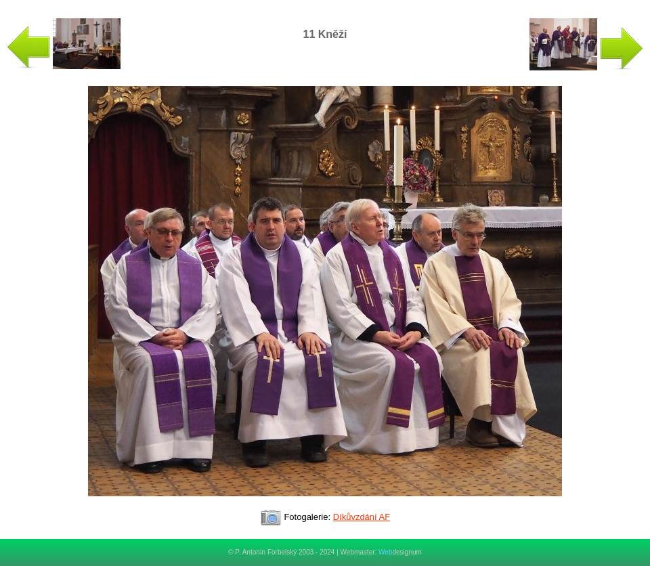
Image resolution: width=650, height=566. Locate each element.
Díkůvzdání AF (362, 517)
